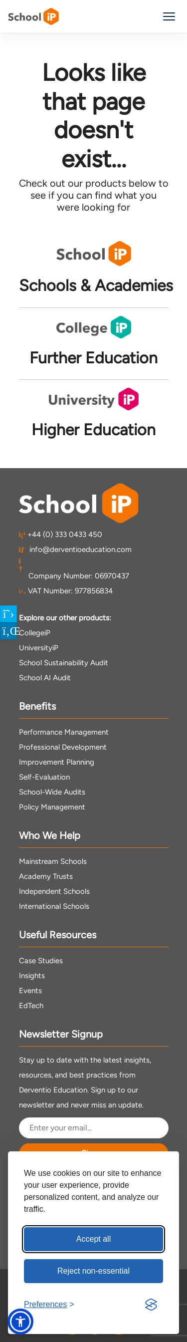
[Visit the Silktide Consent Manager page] (151, 1305)
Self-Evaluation (44, 777)
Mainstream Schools (53, 861)
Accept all (93, 1239)
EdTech (31, 1005)
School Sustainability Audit (63, 662)
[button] (20, 1321)
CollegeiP (34, 632)
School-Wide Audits (52, 792)
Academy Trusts (46, 876)
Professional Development (63, 747)
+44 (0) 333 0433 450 (61, 534)
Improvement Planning (56, 762)
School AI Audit (45, 677)
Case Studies (41, 960)
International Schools (54, 906)
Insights (32, 975)
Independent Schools (54, 891)
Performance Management (64, 732)
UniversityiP (38, 647)
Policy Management (52, 807)
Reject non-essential (93, 1271)
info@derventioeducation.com (75, 549)
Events (30, 990)
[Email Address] (94, 1127)
